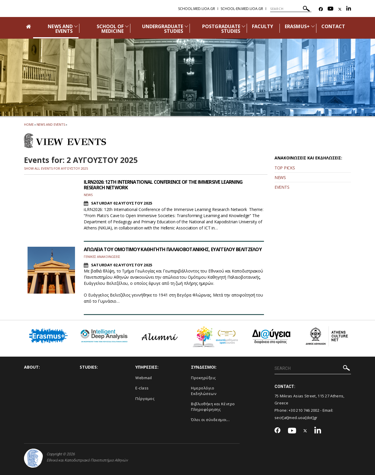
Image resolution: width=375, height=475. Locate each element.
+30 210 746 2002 (304, 410)
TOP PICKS (285, 168)
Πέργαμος (144, 398)
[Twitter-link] (340, 9)
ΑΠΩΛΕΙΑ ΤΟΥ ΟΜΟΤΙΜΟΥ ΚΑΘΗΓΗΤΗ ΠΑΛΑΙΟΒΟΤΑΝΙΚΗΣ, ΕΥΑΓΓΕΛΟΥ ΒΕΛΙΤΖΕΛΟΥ (173, 249)
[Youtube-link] (330, 9)
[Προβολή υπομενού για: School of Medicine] (127, 26)
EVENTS (282, 187)
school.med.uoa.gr (196, 8)
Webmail (143, 377)
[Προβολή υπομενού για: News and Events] (76, 26)
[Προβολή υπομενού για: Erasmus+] (313, 26)
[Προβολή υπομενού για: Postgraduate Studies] (243, 26)
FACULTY (262, 26)
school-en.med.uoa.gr (242, 8)
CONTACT (333, 26)
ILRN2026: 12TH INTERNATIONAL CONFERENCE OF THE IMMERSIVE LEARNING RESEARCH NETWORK (165, 185)
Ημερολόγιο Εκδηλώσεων (203, 390)
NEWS (280, 177)
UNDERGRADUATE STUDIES (162, 28)
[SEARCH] (290, 9)
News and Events (51, 124)
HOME (29, 124)
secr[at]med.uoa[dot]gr (296, 417)
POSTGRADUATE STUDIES (221, 28)
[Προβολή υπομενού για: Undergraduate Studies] (186, 26)
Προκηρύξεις (203, 377)
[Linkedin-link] (348, 9)
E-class (142, 388)
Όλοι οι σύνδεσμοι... (210, 419)
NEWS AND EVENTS (60, 28)
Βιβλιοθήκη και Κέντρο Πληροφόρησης (213, 406)
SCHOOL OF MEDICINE (110, 28)
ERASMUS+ (297, 26)
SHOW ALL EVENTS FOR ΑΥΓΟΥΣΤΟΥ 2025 (56, 168)
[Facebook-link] (321, 9)
